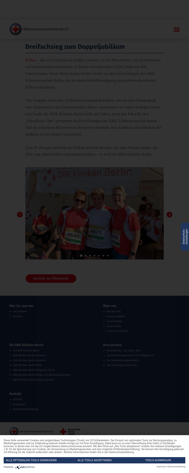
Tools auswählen (158, 460)
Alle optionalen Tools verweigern (31, 460)
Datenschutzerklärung (176, 467)
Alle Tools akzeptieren (94, 460)
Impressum (161, 467)
